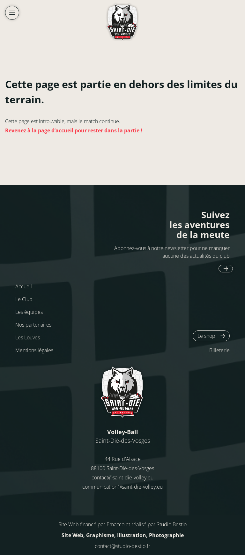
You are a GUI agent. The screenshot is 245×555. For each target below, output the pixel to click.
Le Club (24, 299)
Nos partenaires (33, 324)
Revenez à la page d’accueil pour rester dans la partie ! (73, 130)
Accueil (23, 286)
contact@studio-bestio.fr (122, 546)
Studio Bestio (172, 524)
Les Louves (27, 337)
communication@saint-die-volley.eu (122, 486)
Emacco (115, 524)
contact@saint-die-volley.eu (122, 477)
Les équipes (29, 311)
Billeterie (219, 350)
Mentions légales (34, 350)
